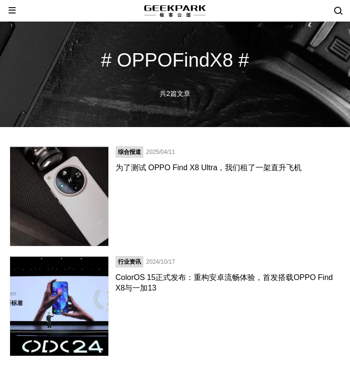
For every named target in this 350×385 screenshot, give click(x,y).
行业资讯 (129, 261)
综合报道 (129, 152)
